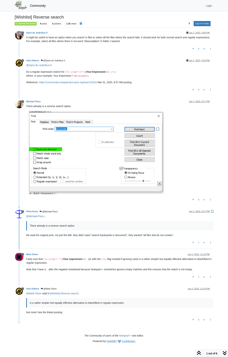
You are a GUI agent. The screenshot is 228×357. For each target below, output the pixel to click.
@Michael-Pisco (35, 216)
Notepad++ (125, 335)
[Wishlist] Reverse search (64, 293)
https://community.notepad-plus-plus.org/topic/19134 (68, 82)
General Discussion (25, 23)
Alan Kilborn (32, 60)
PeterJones (32, 211)
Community (38, 5)
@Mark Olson (49, 289)
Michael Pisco (33, 101)
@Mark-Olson (34, 293)
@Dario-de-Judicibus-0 (39, 65)
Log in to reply (202, 23)
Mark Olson (32, 254)
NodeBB (111, 341)
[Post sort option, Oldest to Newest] (189, 23)
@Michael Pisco (49, 211)
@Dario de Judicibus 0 (53, 60)
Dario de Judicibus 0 (37, 33)
